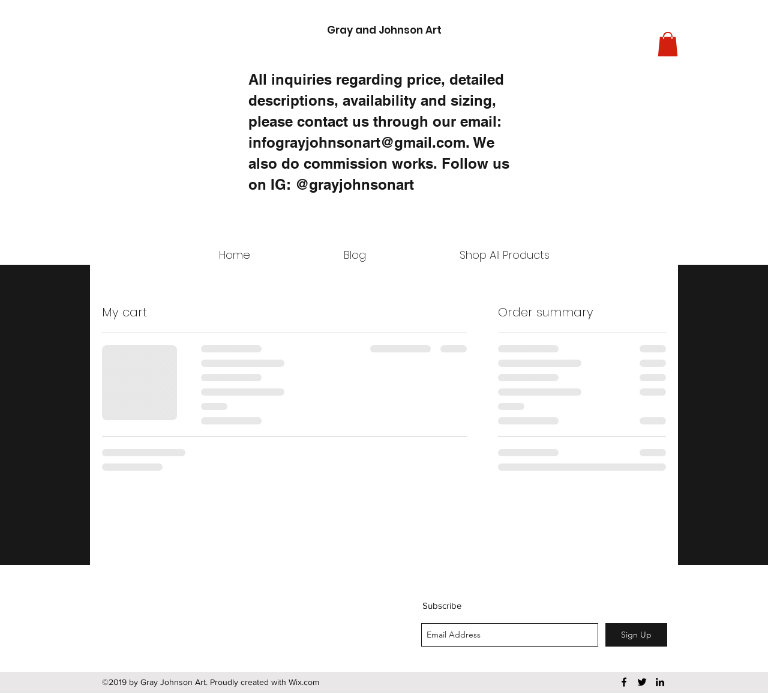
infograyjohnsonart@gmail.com (357, 142)
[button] (668, 44)
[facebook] (624, 682)
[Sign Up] (636, 635)
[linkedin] (660, 682)
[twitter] (642, 682)
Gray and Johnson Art (384, 30)
